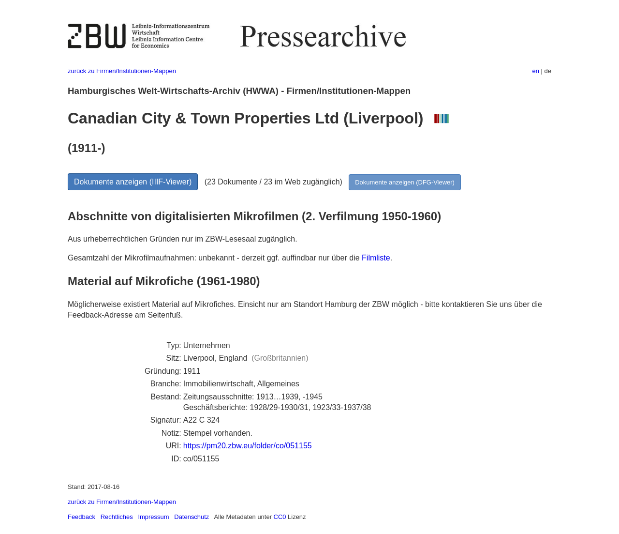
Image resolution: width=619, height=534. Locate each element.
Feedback (81, 516)
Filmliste (376, 258)
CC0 (280, 516)
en (535, 71)
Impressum (153, 516)
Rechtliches (117, 516)
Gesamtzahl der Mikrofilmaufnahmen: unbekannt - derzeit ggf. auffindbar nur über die (215, 258)
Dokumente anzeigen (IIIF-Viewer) (133, 182)
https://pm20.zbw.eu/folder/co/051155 (247, 446)
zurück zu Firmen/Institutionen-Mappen (122, 71)
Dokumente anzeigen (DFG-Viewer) (405, 182)
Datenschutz (191, 516)
